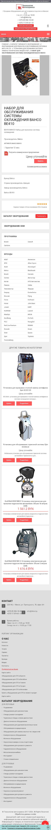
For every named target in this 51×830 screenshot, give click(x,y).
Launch (30, 311)
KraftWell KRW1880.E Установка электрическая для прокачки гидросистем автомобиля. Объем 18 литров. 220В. (26, 503)
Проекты (5, 656)
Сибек (30, 285)
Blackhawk (31, 270)
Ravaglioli (31, 322)
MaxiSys (7, 314)
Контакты (5, 666)
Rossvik (7, 329)
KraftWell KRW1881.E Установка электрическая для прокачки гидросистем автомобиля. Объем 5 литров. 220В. (25, 563)
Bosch (6, 242)
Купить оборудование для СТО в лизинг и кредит (19, 693)
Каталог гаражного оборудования (25, 44)
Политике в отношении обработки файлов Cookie (23, 828)
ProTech (30, 318)
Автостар (31, 278)
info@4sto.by (26, 17)
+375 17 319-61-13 (25, 23)
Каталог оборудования (16, 216)
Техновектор (8, 289)
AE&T (6, 259)
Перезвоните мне (25, 25)
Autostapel (31, 267)
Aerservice (31, 259)
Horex (6, 303)
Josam (6, 307)
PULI (5, 322)
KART (29, 307)
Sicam (30, 329)
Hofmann (31, 300)
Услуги (4, 649)
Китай (6, 281)
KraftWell (7, 311)
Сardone (7, 245)
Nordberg (7, 318)
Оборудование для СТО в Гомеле (14, 683)
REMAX (30, 325)
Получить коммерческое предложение (21, 152)
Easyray (6, 292)
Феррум (30, 289)
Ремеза (6, 285)
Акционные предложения (25, 29)
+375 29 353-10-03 (25, 20)
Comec (6, 278)
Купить (40, 161)
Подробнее (24, 403)
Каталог (5, 642)
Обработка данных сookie (25, 814)
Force (6, 300)
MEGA (30, 314)
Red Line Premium (10, 325)
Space (30, 333)
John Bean (31, 303)
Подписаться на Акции (10, 669)
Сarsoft (30, 242)
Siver (5, 333)
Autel (6, 267)
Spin (5, 336)
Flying (30, 296)
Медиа (4, 662)
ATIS (5, 263)
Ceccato (30, 274)
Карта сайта (6, 672)
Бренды (4, 659)
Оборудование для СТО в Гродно (14, 686)
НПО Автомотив (34, 281)
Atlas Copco (32, 263)
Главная (5, 44)
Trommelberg (8, 340)
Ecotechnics (32, 292)
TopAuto (31, 336)
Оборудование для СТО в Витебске (14, 679)
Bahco (20, 139)
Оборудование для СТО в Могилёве (14, 689)
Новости (5, 645)
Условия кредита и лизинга (37, 166)
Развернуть (41, 216)
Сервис (4, 652)
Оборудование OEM (14, 226)
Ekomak (7, 296)
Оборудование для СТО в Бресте (13, 676)
